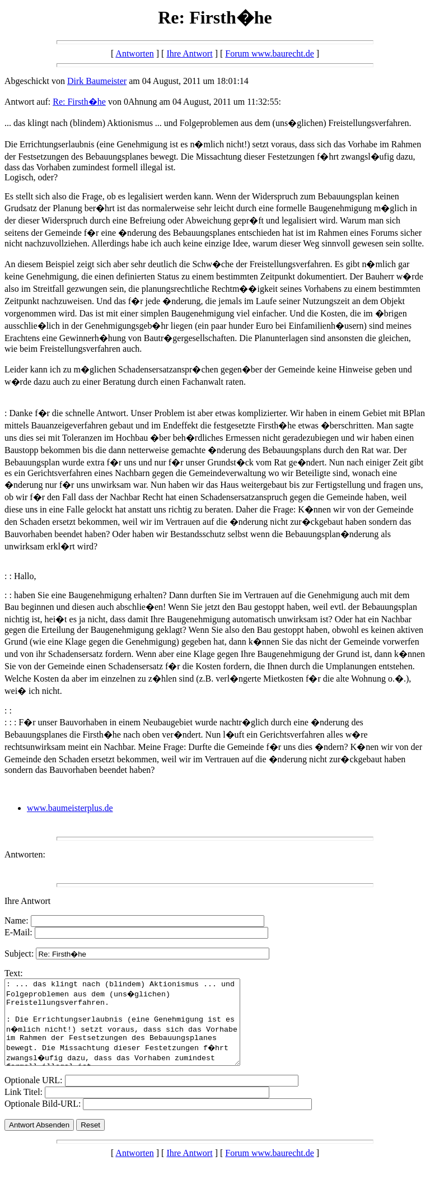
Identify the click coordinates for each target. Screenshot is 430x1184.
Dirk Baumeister (97, 81)
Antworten (134, 53)
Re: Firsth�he (79, 101)
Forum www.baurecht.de (269, 53)
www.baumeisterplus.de (70, 808)
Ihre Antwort (189, 53)
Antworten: (24, 854)
